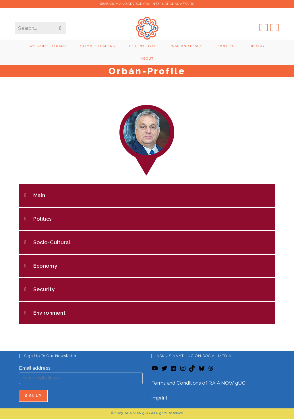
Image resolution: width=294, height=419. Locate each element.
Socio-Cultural (52, 242)
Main (39, 195)
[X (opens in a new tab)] (261, 27)
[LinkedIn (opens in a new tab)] (272, 27)
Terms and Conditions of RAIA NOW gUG (198, 383)
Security (44, 289)
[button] (147, 195)
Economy (45, 266)
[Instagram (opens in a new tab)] (266, 27)
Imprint (159, 398)
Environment (49, 313)
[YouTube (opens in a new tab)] (277, 27)
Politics (42, 219)
